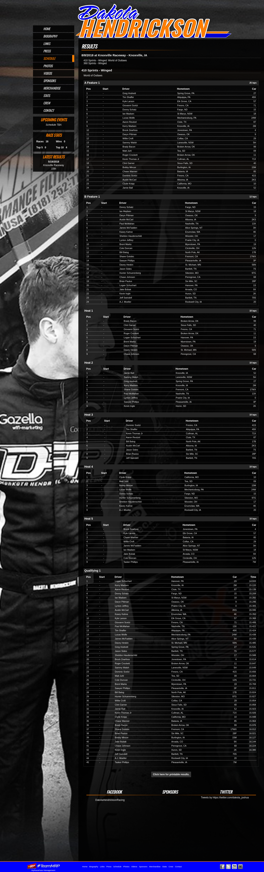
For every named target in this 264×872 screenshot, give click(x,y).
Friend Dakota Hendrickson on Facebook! (222, 866)
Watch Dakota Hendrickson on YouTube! (234, 866)
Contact (48, 110)
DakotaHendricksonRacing (110, 800)
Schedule (49, 58)
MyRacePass (43, 866)
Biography (50, 36)
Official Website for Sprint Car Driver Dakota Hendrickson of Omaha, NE (153, 21)
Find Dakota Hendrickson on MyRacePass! (240, 866)
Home (46, 28)
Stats (46, 95)
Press (47, 50)
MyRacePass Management (43, 870)
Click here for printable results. (171, 774)
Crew (46, 102)
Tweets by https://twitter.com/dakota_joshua (225, 797)
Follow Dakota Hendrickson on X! (228, 866)
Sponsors (49, 80)
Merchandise (51, 88)
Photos (48, 65)
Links (46, 43)
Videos (47, 73)
